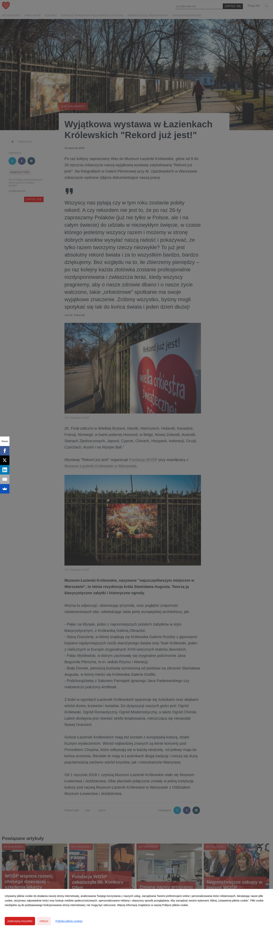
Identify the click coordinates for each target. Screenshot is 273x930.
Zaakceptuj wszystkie (19, 921)
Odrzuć (44, 921)
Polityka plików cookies (68, 921)
